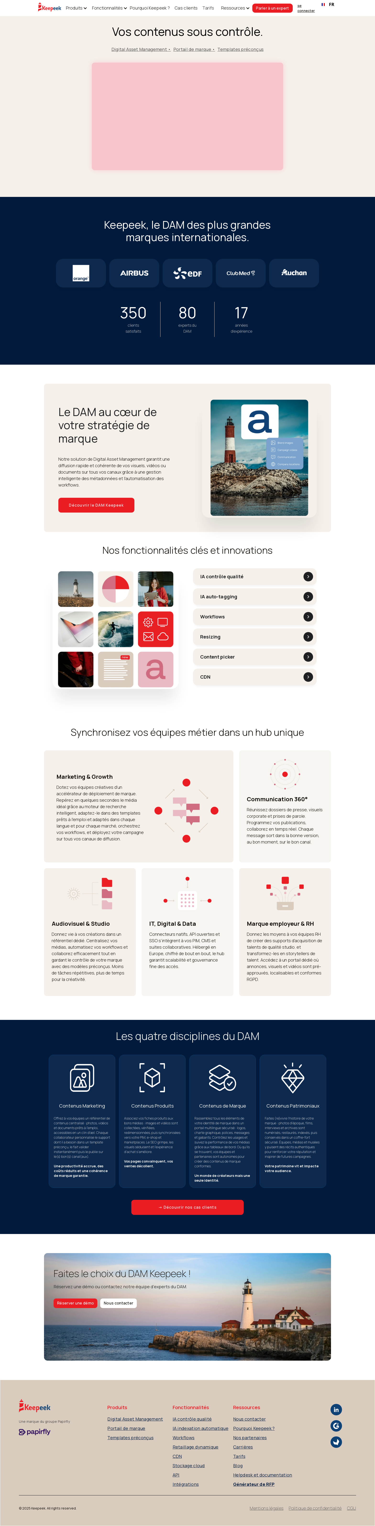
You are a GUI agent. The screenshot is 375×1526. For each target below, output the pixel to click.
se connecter (306, 8)
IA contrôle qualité (192, 1419)
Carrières (243, 1447)
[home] (49, 8)
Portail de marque (126, 1428)
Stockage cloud (189, 1465)
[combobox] (328, 4)
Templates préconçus (240, 49)
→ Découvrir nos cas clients (187, 1207)
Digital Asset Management (135, 1419)
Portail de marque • (194, 49)
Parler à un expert (272, 8)
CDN (177, 1456)
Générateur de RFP (254, 1484)
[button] (74, 8)
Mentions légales (266, 1508)
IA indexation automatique (201, 1428)
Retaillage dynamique (196, 1447)
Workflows (184, 1437)
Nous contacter (118, 1303)
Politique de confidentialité (315, 1508)
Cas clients (186, 8)
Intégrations (186, 1484)
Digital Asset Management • (141, 49)
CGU (351, 1508)
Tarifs (208, 8)
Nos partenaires (250, 1437)
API (176, 1475)
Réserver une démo (75, 1303)
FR (328, 4)
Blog (238, 1465)
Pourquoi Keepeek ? (150, 8)
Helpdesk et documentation (262, 1475)
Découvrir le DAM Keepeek (96, 505)
